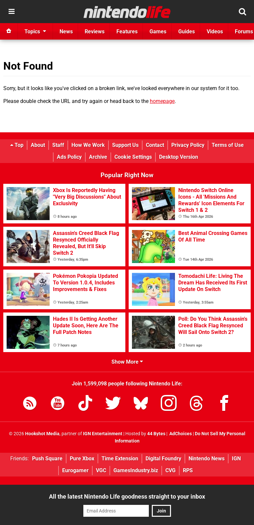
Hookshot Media (42, 434)
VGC (101, 470)
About (38, 145)
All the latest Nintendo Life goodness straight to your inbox (127, 496)
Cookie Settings (133, 157)
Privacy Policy (187, 145)
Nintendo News (207, 458)
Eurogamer (75, 470)
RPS (188, 470)
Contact (155, 145)
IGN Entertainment (102, 434)
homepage (162, 101)
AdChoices (180, 434)
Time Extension (120, 458)
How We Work (88, 145)
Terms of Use (228, 145)
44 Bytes (156, 434)
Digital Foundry (163, 458)
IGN (236, 458)
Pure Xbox (82, 458)
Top (16, 145)
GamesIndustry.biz (135, 470)
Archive (98, 157)
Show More (127, 362)
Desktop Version (178, 157)
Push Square (47, 458)
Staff (58, 145)
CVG (170, 470)
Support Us (125, 145)
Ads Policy (69, 157)
